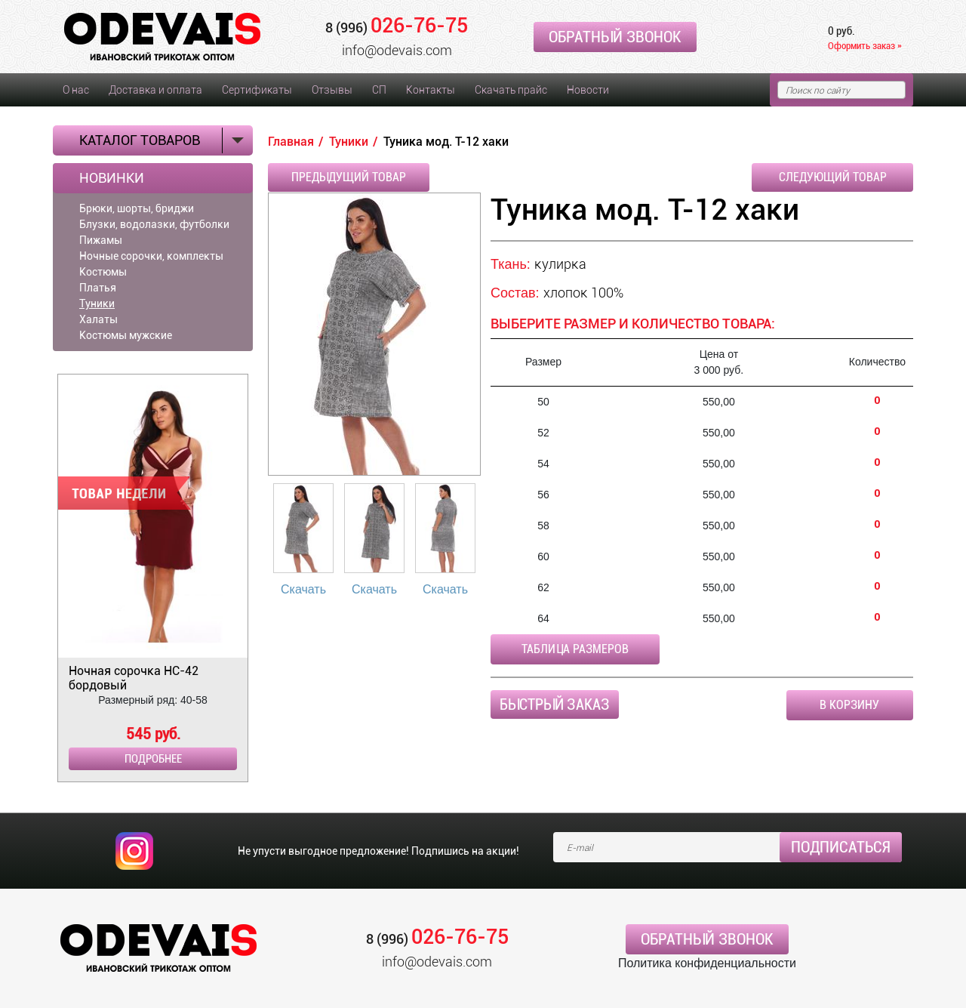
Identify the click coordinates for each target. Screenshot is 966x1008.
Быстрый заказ (555, 704)
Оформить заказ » (865, 45)
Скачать (303, 589)
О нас (76, 90)
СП (379, 90)
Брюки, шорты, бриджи (136, 208)
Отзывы (332, 90)
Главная (291, 141)
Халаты (98, 319)
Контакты (430, 90)
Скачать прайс (511, 90)
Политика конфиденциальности (707, 963)
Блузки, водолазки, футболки (154, 224)
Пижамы (100, 240)
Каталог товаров (139, 140)
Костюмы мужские (125, 335)
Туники (97, 303)
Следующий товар (833, 177)
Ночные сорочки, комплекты (151, 256)
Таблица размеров (575, 649)
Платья (97, 288)
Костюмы (103, 272)
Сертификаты (257, 90)
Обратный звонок (615, 37)
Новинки (111, 178)
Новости (588, 90)
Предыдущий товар (348, 177)
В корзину (849, 705)
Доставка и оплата (155, 90)
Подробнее (153, 759)
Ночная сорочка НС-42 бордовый (133, 678)
